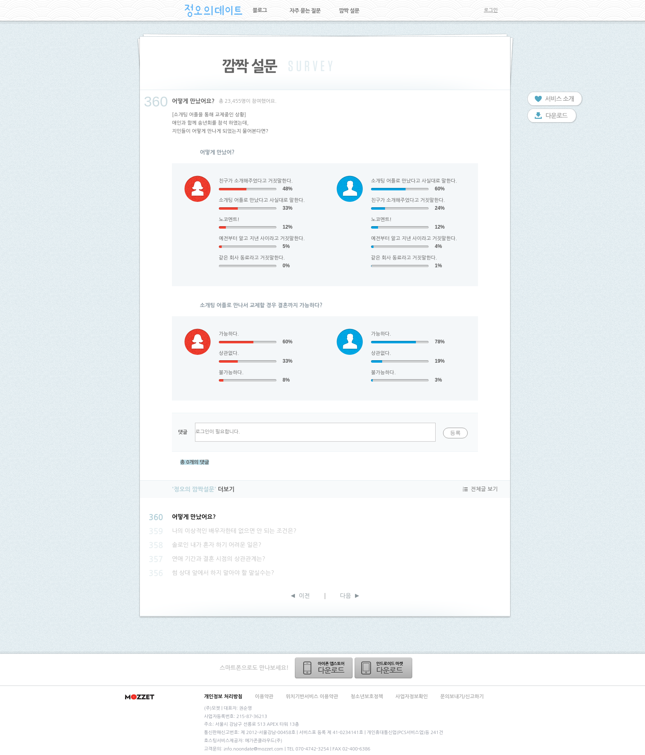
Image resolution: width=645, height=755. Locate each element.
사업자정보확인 (411, 696)
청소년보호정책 (366, 696)
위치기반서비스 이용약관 (312, 696)
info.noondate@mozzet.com (253, 749)
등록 (455, 433)
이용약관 (264, 696)
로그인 (491, 10)
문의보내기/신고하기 (462, 696)
